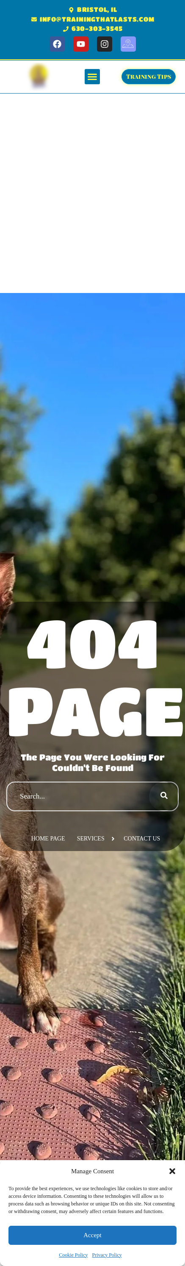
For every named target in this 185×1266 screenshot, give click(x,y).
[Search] (164, 796)
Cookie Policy (73, 1255)
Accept (92, 1235)
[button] (172, 1171)
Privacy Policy (107, 1255)
